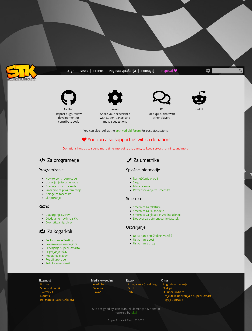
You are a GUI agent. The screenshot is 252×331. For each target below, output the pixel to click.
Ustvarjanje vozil (144, 239)
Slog (136, 182)
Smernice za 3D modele (148, 211)
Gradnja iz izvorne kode (61, 186)
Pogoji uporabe (56, 259)
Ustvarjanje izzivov (58, 215)
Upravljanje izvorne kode (62, 182)
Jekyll (134, 313)
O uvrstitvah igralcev (59, 222)
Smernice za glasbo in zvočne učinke (157, 215)
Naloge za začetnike (58, 194)
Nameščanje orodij (145, 178)
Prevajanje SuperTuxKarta (63, 248)
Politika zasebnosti (58, 263)
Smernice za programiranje (63, 190)
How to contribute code (61, 178)
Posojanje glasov (57, 256)
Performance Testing (59, 240)
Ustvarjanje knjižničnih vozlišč (152, 236)
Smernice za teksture (147, 207)
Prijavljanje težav (56, 252)
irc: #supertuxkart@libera (57, 300)
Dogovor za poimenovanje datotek (155, 218)
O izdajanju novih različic (62, 218)
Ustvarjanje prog (144, 243)
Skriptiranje (53, 198)
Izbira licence (141, 186)
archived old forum (128, 131)
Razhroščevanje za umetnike (151, 190)
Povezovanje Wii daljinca (62, 244)
